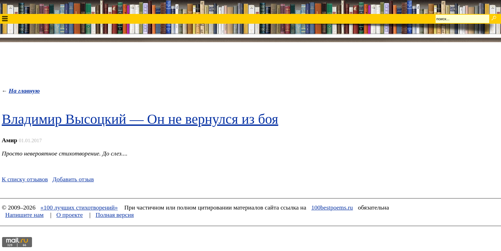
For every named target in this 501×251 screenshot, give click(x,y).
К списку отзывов (25, 179)
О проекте (69, 214)
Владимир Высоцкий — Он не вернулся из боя (140, 119)
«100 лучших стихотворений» (79, 207)
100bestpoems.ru (332, 207)
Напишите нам (24, 214)
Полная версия (115, 214)
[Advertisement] (250, 63)
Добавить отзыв (73, 179)
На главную (24, 90)
